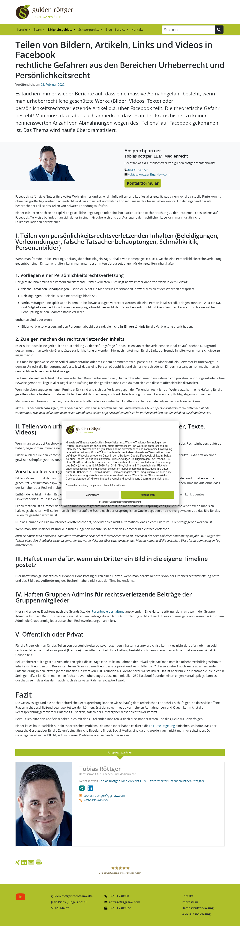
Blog (108, 30)
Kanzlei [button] (22, 30)
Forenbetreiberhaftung (108, 611)
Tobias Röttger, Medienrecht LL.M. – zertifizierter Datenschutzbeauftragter (151, 781)
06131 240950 (136, 170)
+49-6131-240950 (96, 800)
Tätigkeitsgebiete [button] (60, 30)
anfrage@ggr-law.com (124, 902)
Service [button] (120, 30)
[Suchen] (188, 29)
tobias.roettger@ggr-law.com (147, 174)
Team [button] (38, 30)
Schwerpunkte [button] (89, 30)
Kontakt (137, 30)
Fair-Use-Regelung (162, 726)
